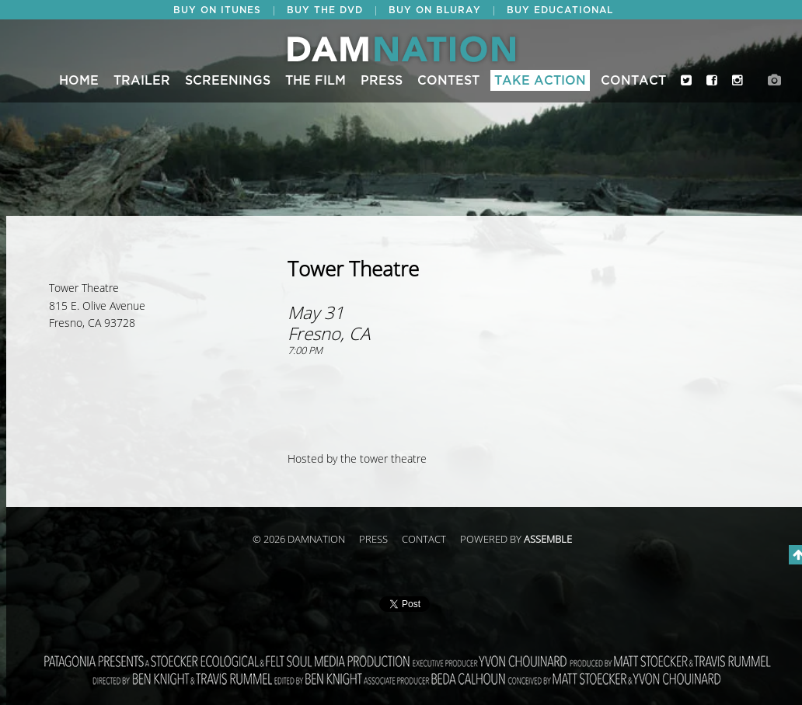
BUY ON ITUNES (217, 10)
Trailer (141, 81)
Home (79, 81)
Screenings (227, 81)
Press (382, 81)
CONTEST (448, 81)
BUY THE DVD (325, 10)
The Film (315, 81)
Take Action (540, 81)
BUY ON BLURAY (435, 10)
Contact (633, 81)
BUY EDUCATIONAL (560, 10)
